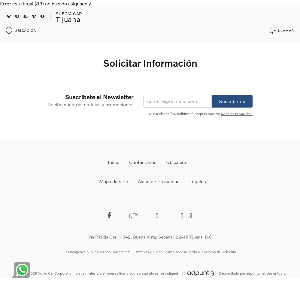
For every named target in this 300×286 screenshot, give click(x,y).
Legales (197, 181)
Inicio (114, 162)
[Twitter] (134, 215)
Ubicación (176, 162)
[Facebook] (109, 215)
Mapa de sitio (113, 181)
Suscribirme (232, 101)
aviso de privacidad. (237, 113)
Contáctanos (142, 162)
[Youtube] (186, 215)
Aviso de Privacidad (159, 181)
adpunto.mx (256, 273)
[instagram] (160, 215)
